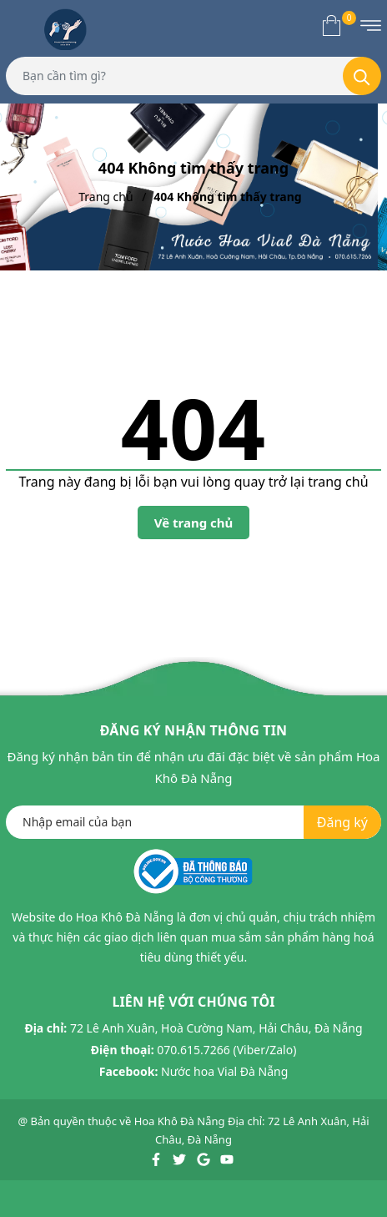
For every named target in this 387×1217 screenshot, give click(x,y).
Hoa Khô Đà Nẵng (179, 1121)
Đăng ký (342, 822)
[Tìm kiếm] (362, 76)
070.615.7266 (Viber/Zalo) (226, 1050)
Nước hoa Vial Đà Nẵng (224, 1071)
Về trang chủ (194, 522)
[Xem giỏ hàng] (331, 25)
